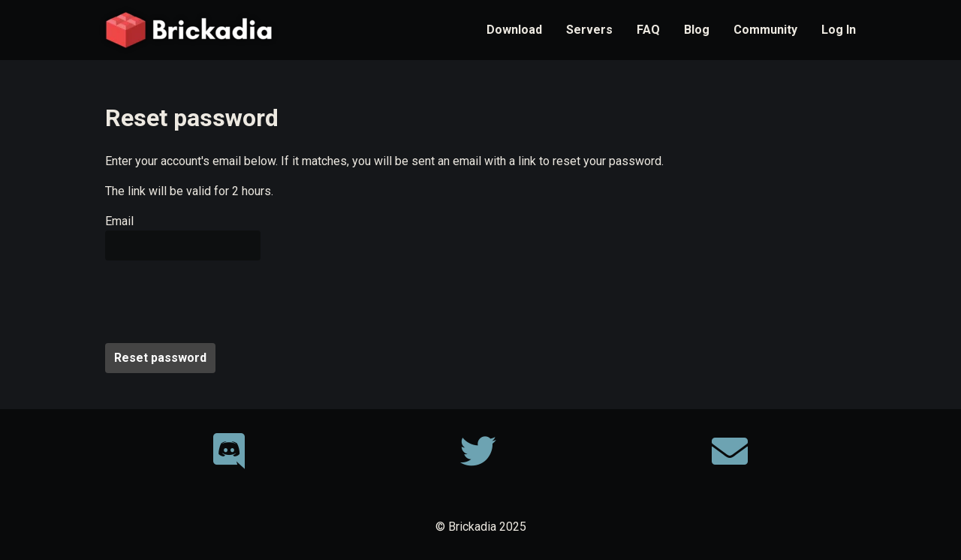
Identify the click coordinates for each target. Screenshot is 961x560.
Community (765, 30)
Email (119, 221)
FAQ (648, 30)
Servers (589, 30)
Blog (696, 30)
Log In (838, 30)
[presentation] (219, 301)
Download (514, 30)
